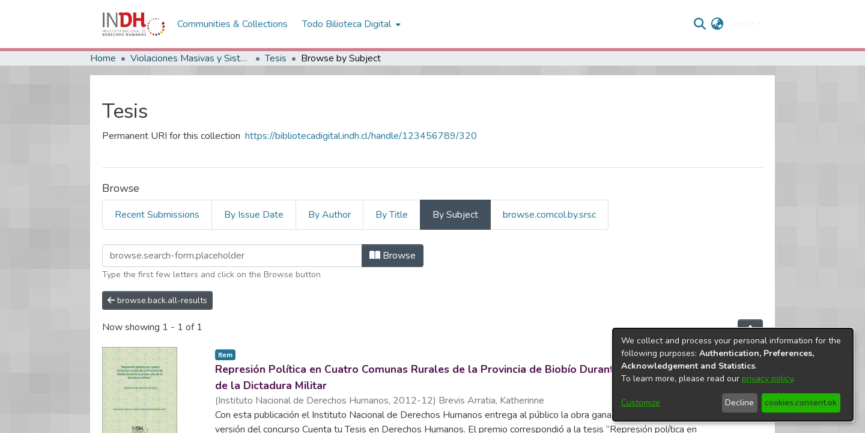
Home (103, 58)
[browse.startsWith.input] (232, 255)
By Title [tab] (391, 214)
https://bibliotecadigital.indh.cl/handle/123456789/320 (361, 136)
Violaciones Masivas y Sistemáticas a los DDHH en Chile (190, 58)
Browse (392, 255)
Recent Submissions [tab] (157, 214)
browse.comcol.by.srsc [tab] (549, 214)
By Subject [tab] (455, 214)
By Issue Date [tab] (254, 214)
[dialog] (733, 374)
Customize (640, 402)
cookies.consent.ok (801, 402)
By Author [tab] (329, 214)
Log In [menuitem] (741, 24)
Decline (739, 402)
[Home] (133, 24)
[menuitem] (717, 24)
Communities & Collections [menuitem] (232, 24)
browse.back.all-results (157, 300)
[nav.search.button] (700, 24)
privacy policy (767, 378)
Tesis (276, 58)
